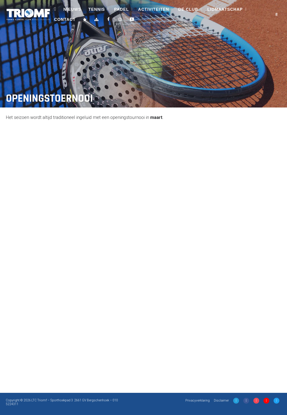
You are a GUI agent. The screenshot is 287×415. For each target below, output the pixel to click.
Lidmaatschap (225, 9)
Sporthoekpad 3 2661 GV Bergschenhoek (79, 400)
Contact (65, 19)
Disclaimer (221, 400)
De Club (188, 9)
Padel (121, 9)
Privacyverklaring (197, 400)
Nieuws (72, 9)
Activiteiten (153, 9)
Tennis (96, 9)
